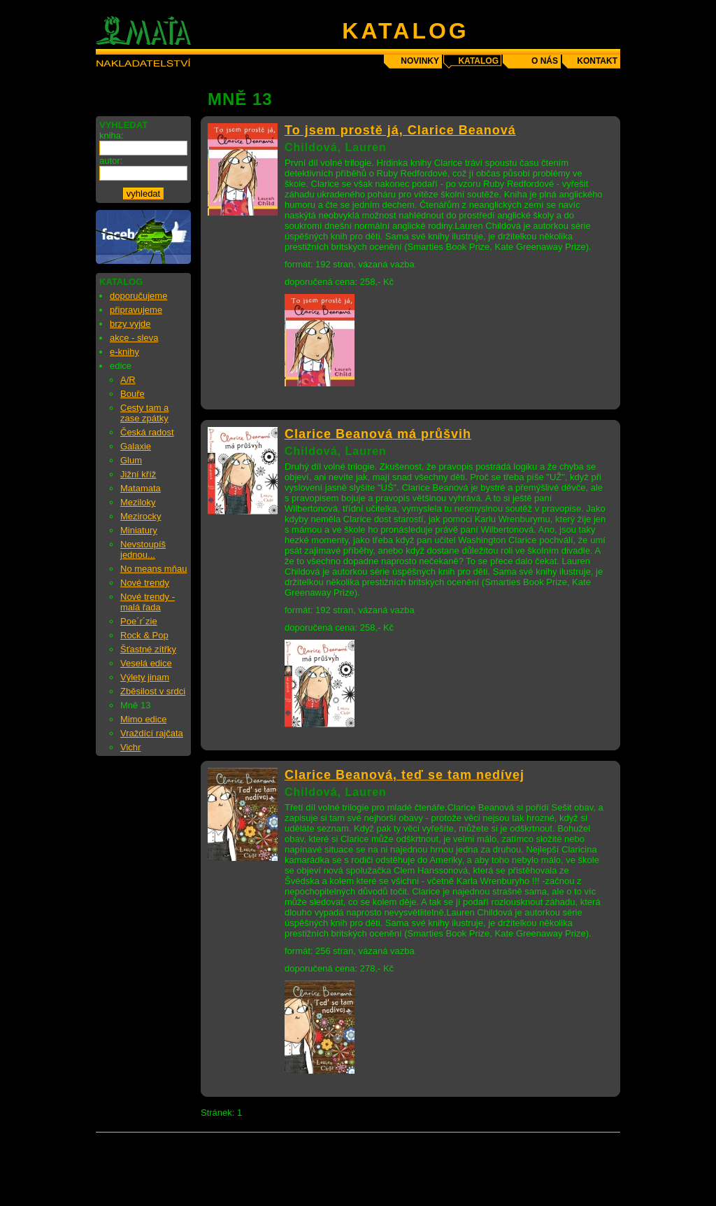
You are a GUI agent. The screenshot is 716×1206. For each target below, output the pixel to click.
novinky (420, 61)
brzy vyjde (130, 323)
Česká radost (147, 432)
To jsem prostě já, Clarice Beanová (400, 130)
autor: (110, 160)
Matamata (140, 488)
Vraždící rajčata (151, 733)
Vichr (130, 747)
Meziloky (138, 502)
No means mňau (153, 568)
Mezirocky (141, 516)
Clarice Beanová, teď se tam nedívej (404, 775)
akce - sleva (134, 337)
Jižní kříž (138, 474)
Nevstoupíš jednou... (143, 549)
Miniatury (138, 530)
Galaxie (135, 446)
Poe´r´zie (138, 621)
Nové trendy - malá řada (147, 601)
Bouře (132, 393)
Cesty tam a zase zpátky (144, 412)
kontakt (597, 61)
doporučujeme (138, 295)
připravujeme (136, 309)
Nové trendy (144, 582)
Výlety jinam (144, 677)
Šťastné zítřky (148, 649)
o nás (544, 61)
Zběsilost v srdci (152, 691)
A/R (128, 379)
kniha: (111, 135)
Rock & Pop (144, 635)
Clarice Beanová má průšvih (378, 434)
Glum (131, 460)
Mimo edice (143, 719)
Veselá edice (146, 663)
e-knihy (124, 351)
